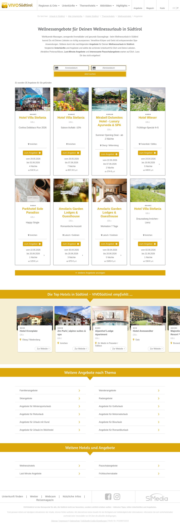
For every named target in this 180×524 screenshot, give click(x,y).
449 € (148, 170)
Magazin (150, 8)
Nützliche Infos (72, 496)
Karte (162, 8)
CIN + (32, 122)
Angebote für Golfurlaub (129, 406)
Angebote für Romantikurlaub (129, 430)
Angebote (138, 8)
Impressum (63, 521)
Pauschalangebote (129, 465)
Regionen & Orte (48, 5)
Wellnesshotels (50, 465)
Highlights (121, 5)
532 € (33, 170)
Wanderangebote (129, 390)
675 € (71, 261)
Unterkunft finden (12, 496)
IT (177, 8)
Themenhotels (87, 5)
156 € (148, 261)
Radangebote (129, 398)
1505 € (110, 261)
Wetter (34, 496)
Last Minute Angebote (50, 473)
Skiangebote (50, 398)
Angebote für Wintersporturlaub (50, 406)
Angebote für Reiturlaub (50, 414)
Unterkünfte (68, 5)
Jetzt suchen (90, 74)
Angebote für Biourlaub (129, 422)
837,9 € (72, 170)
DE (174, 8)
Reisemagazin (45, 500)
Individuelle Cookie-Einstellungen (94, 521)
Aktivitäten (106, 5)
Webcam (50, 496)
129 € (33, 261)
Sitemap (54, 521)
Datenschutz (75, 521)
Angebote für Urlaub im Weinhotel (50, 430)
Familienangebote (50, 390)
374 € (110, 171)
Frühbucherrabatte (129, 473)
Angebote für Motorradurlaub (129, 414)
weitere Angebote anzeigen (91, 273)
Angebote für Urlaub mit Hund (50, 422)
